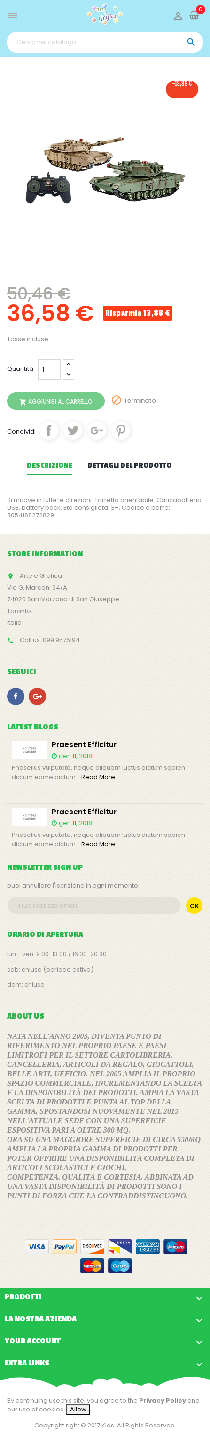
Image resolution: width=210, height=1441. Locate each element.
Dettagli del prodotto (129, 465)
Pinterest (120, 430)
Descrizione (49, 465)
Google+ (96, 430)
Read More (98, 777)
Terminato (140, 400)
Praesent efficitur (84, 745)
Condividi (48, 430)
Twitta (72, 430)
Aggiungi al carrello (56, 402)
